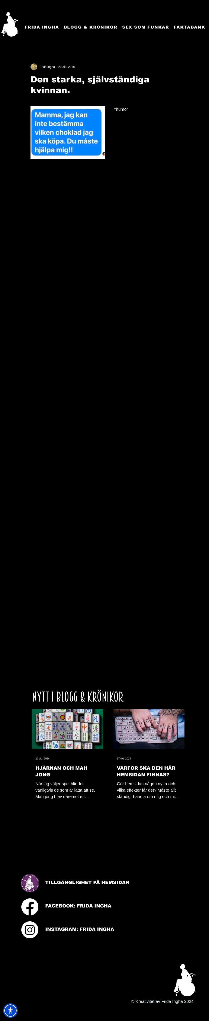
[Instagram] (29, 929)
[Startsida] (9, 24)
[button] (10, 1010)
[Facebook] (29, 906)
